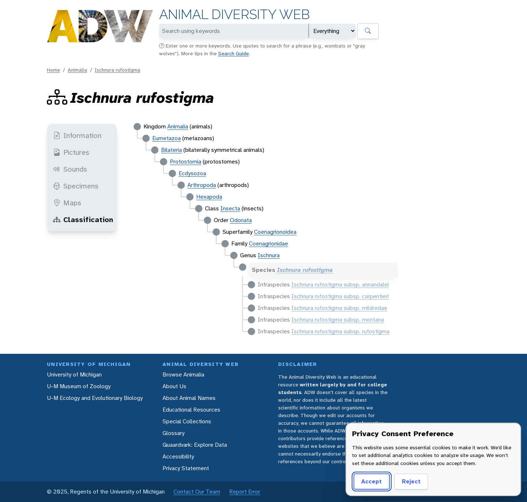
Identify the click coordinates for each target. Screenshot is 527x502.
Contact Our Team (196, 491)
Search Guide (233, 53)
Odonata (241, 220)
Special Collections (186, 421)
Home (53, 70)
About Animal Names (189, 398)
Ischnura (269, 255)
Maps (67, 202)
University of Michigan (74, 374)
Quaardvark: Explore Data (194, 445)
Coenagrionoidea (275, 232)
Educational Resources (191, 409)
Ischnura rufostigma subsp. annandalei (340, 284)
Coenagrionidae (268, 243)
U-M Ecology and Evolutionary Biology (95, 398)
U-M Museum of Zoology (79, 386)
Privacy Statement (185, 468)
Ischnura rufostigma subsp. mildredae (339, 308)
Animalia (77, 70)
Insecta (230, 208)
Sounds (70, 169)
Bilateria (171, 150)
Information (77, 135)
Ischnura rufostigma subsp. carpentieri (340, 296)
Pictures (71, 152)
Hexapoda (209, 197)
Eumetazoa (166, 138)
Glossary (173, 433)
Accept (371, 481)
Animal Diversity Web (234, 14)
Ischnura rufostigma (117, 70)
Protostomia (185, 161)
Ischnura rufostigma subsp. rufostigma (340, 331)
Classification (83, 219)
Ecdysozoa (192, 173)
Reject (411, 481)
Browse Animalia (183, 374)
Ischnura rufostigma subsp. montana (337, 319)
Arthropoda (201, 185)
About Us (174, 386)
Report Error (244, 491)
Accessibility (178, 456)
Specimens (75, 185)
